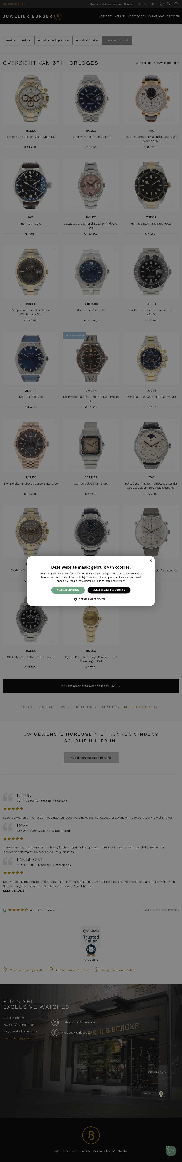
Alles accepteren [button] (68, 590)
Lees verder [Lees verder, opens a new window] (118, 580)
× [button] (150, 560)
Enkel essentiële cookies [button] (109, 590)
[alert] (91, 581)
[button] (91, 599)
